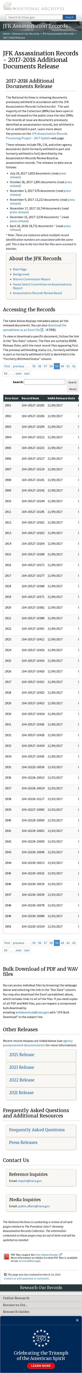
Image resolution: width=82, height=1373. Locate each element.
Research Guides (16, 1312)
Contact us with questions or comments (26, 1278)
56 (39, 366)
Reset (72, 389)
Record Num (30, 398)
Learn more (41, 1366)
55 (34, 366)
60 (62, 366)
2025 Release (21, 1054)
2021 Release (21, 1092)
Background (21, 274)
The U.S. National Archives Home (33, 7)
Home (6, 33)
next (19, 373)
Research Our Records (26, 33)
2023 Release (21, 1067)
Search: (18, 382)
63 (5, 373)
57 (45, 366)
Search (69, 17)
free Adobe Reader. (48, 1255)
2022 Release (21, 1080)
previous (18, 366)
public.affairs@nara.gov (34, 1206)
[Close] (77, 1320)
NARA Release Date (61, 398)
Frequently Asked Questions (37, 1129)
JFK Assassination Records (58, 33)
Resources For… (15, 1305)
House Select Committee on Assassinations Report (42, 286)
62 (74, 366)
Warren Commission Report (32, 279)
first (7, 366)
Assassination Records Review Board (37, 293)
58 (51, 366)
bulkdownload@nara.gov (32, 1012)
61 (68, 366)
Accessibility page (30, 1261)
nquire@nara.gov (30, 1181)
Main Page (20, 269)
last (26, 373)
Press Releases (23, 1142)
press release (19, 212)
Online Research (16, 1298)
